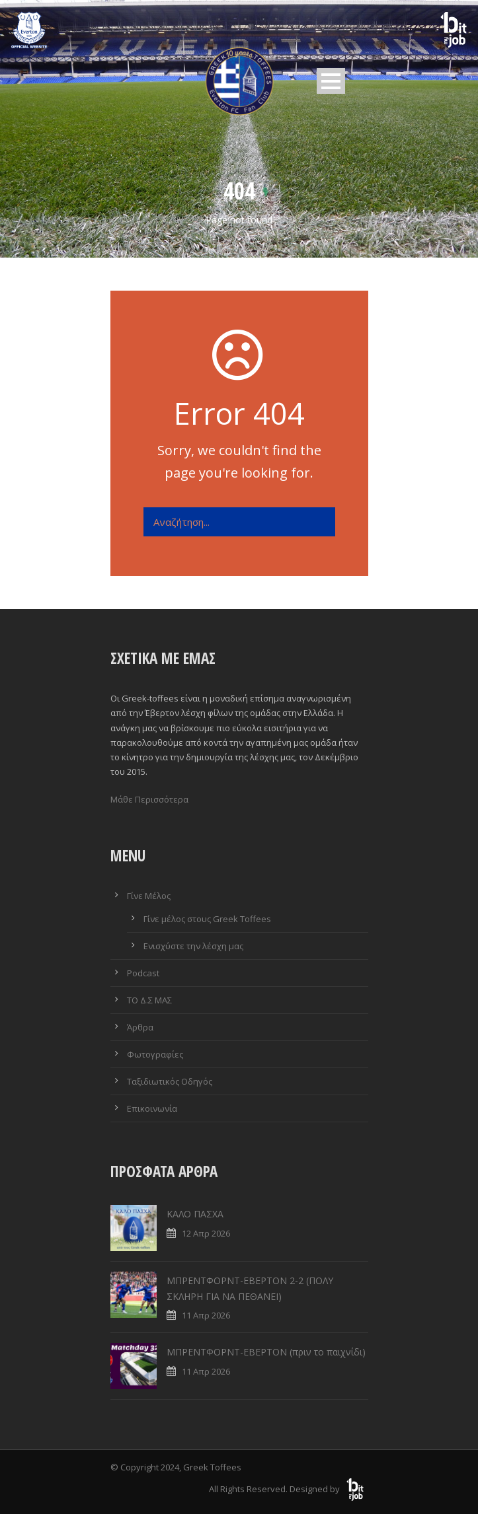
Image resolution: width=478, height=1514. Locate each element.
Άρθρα (140, 1027)
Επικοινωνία (152, 1108)
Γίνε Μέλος (149, 896)
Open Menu (331, 81)
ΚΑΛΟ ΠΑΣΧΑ (195, 1214)
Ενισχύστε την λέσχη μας (193, 946)
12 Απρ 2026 (206, 1233)
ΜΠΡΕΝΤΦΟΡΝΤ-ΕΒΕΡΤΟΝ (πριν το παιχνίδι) (266, 1352)
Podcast (143, 973)
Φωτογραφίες (155, 1054)
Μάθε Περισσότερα (149, 799)
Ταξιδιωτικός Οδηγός (169, 1081)
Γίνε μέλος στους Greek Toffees (207, 919)
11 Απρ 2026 (206, 1315)
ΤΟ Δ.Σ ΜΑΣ (149, 1000)
